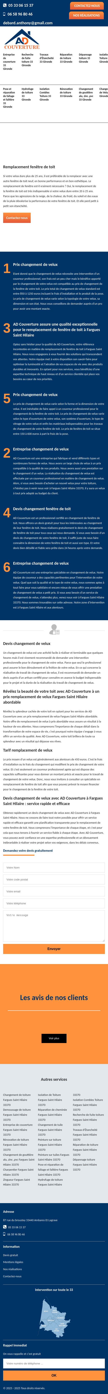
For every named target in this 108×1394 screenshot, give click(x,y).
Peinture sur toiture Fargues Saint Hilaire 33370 (50, 1145)
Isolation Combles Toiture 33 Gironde (45, 94)
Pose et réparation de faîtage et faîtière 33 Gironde (9, 97)
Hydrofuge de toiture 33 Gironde (27, 94)
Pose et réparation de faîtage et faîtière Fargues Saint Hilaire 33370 (53, 1170)
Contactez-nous (87, 6)
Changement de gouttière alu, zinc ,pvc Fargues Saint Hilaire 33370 (18, 1160)
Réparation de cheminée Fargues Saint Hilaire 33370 (52, 1115)
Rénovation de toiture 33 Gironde (66, 92)
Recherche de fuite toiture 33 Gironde (27, 60)
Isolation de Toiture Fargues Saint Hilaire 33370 (50, 1100)
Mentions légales (13, 1262)
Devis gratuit (10, 1255)
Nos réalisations (86, 15)
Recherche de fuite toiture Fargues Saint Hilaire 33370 (88, 1120)
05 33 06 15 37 (21, 5)
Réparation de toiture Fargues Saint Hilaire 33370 (85, 1150)
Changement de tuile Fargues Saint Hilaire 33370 (50, 1130)
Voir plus (54, 1038)
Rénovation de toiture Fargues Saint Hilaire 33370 (16, 1145)
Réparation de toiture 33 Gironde (66, 58)
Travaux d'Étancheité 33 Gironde (47, 58)
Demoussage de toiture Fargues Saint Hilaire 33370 (17, 1115)
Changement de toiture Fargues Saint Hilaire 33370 (17, 1100)
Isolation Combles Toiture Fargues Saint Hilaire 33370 (88, 1105)
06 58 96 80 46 (20, 14)
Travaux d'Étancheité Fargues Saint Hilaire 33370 (85, 1135)
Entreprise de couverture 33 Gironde (9, 61)
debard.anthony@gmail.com (28, 22)
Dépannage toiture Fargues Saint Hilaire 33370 (85, 1164)
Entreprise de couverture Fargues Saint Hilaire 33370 (18, 1130)
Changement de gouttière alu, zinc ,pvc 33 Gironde (86, 94)
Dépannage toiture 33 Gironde (85, 58)
